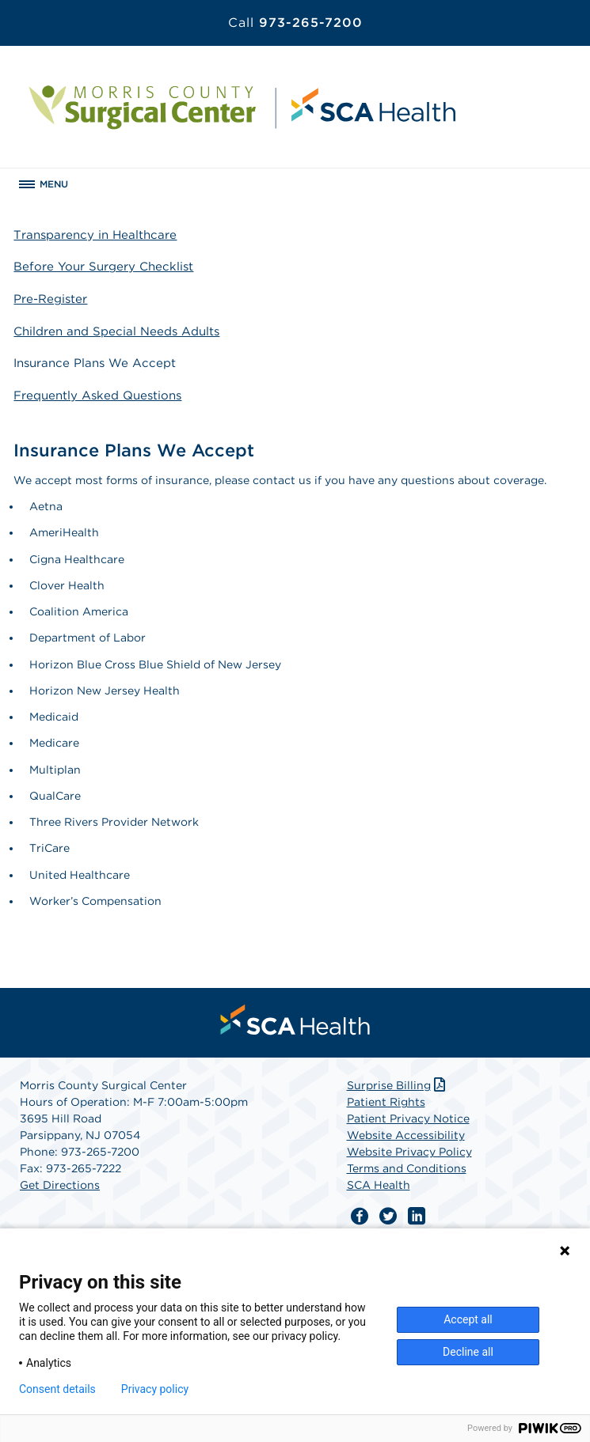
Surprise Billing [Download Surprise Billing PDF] (398, 1085)
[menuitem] (295, 1019)
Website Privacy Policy (409, 1151)
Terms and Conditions (406, 1168)
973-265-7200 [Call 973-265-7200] (295, 22)
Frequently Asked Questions (97, 395)
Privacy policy (154, 1389)
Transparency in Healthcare (95, 235)
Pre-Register (50, 299)
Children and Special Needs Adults (116, 331)
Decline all (468, 1351)
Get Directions (60, 1185)
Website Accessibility (406, 1135)
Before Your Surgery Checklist (103, 266)
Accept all (468, 1319)
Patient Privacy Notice (408, 1118)
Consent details (57, 1389)
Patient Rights (386, 1102)
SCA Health (378, 1185)
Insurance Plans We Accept (94, 363)
